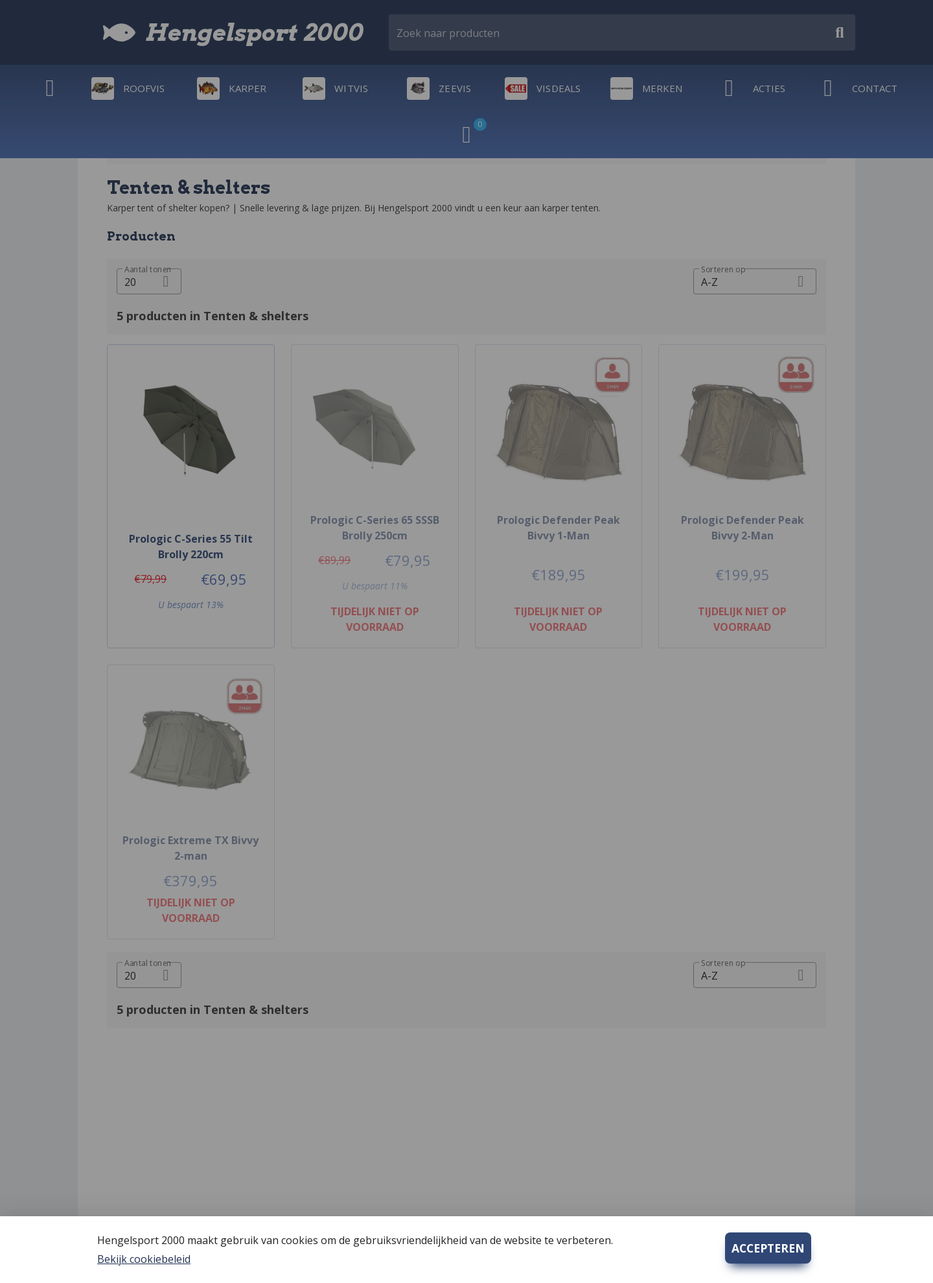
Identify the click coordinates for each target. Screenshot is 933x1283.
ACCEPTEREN (768, 1248)
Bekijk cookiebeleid (143, 1259)
